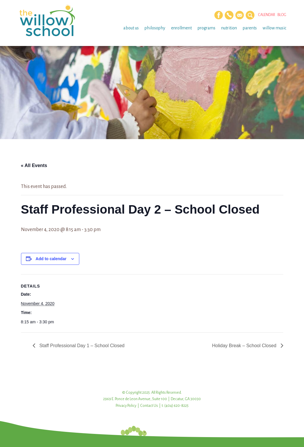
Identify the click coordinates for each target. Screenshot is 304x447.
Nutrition (229, 28)
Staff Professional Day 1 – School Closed (81, 345)
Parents (250, 28)
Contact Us (149, 406)
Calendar (266, 15)
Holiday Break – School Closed (244, 345)
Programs (206, 28)
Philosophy (155, 28)
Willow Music (274, 28)
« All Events (34, 165)
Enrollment (181, 28)
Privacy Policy (126, 406)
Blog (281, 15)
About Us (131, 28)
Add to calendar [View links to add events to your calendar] (51, 258)
